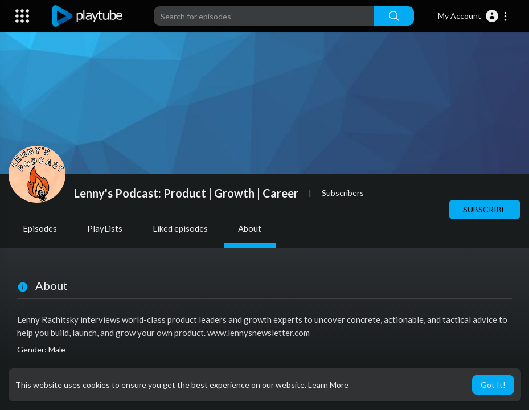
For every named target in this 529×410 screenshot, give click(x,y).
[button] (473, 16)
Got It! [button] (493, 385)
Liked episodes (180, 228)
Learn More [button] (328, 385)
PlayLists (104, 228)
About (249, 228)
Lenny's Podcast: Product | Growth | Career (186, 193)
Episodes (40, 228)
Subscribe (484, 209)
